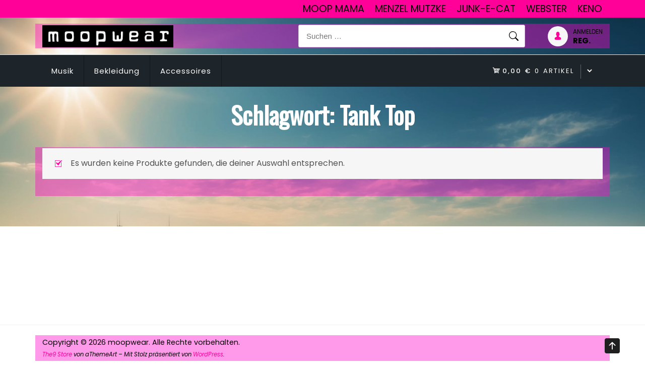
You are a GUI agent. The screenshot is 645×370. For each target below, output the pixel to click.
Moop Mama (333, 9)
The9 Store (57, 354)
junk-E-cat (486, 9)
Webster (546, 9)
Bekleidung (117, 71)
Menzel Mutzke (410, 9)
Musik (62, 71)
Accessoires (185, 71)
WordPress (208, 354)
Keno (589, 9)
